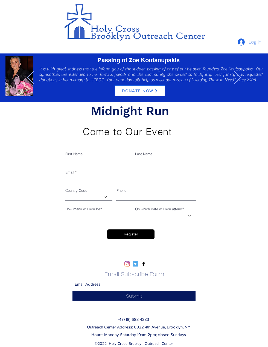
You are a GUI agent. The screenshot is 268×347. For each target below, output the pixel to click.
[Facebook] (143, 264)
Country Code (76, 190)
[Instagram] (127, 264)
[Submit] (134, 296)
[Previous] (30, 78)
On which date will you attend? (159, 209)
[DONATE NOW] (140, 90)
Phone (121, 190)
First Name (74, 154)
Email (69, 172)
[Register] (131, 234)
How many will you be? (83, 209)
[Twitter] (135, 264)
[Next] (237, 78)
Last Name (143, 154)
